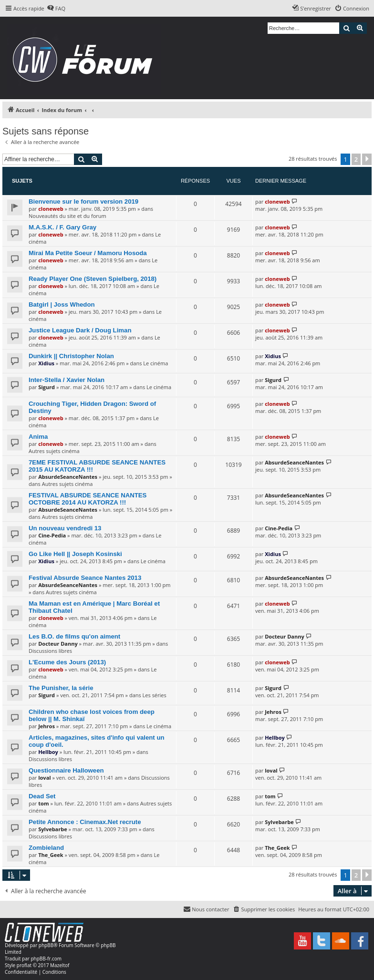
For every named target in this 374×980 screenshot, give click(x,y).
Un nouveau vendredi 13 (65, 528)
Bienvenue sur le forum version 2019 (83, 201)
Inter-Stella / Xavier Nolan (66, 379)
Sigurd (46, 387)
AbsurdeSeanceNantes (67, 476)
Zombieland (46, 847)
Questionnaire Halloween (66, 770)
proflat (24, 965)
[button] (367, 159)
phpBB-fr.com (46, 958)
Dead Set (42, 796)
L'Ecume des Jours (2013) (67, 662)
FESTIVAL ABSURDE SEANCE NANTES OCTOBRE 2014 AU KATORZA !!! (87, 499)
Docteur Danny (57, 643)
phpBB (46, 945)
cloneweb (50, 208)
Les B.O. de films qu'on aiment (74, 636)
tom (43, 803)
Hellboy (48, 751)
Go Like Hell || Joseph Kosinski (75, 553)
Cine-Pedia (52, 535)
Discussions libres (50, 650)
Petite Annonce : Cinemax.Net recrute (85, 821)
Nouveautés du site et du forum (67, 215)
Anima (38, 436)
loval (44, 777)
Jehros (46, 726)
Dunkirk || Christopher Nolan (71, 356)
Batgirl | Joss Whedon (62, 304)
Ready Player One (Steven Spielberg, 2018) (92, 278)
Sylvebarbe (52, 829)
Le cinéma (155, 363)
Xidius (46, 363)
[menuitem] (56, 8)
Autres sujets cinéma (54, 450)
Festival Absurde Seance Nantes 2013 (85, 577)
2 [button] (356, 159)
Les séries (154, 695)
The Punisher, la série (61, 687)
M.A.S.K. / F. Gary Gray (62, 227)
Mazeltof (59, 965)
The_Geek (50, 854)
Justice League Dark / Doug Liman (80, 330)
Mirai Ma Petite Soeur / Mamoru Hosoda (88, 253)
